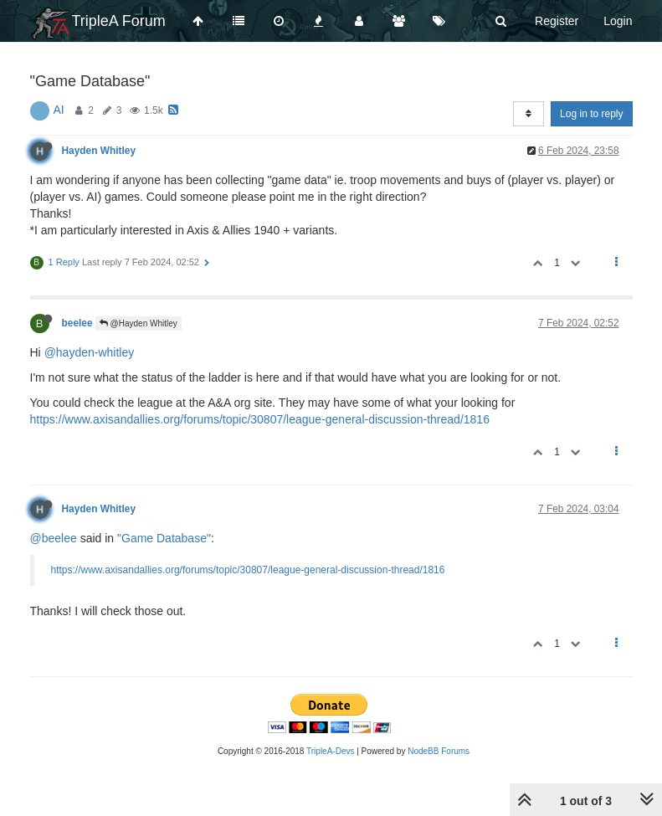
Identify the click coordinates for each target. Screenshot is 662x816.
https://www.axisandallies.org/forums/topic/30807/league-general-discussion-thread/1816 (260, 419)
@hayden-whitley (89, 352)
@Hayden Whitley (138, 323)
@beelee (53, 538)
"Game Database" (164, 538)
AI (59, 109)
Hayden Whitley (99, 151)
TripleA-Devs (330, 751)
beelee (77, 323)
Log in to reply (591, 114)
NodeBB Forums (439, 751)
